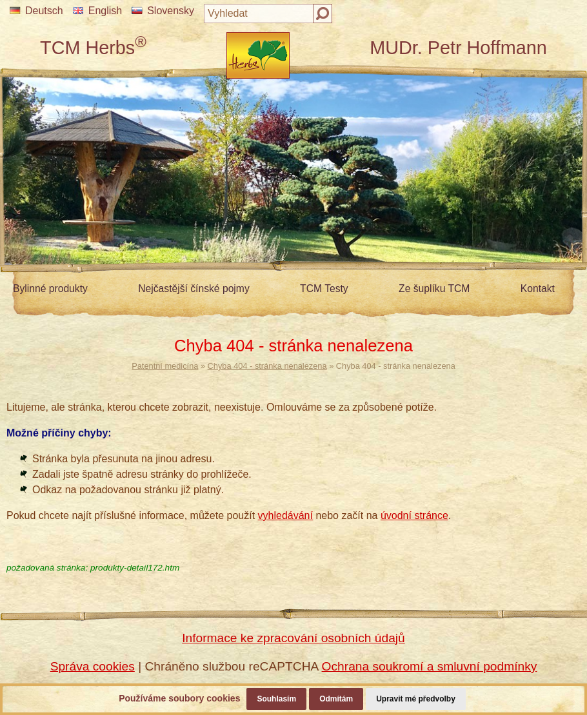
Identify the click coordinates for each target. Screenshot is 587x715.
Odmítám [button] (336, 698)
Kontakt (538, 288)
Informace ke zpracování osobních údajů (293, 638)
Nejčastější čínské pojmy (193, 288)
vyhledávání (285, 515)
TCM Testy (324, 288)
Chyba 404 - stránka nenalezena (267, 366)
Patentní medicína (165, 366)
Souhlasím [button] (276, 698)
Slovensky (163, 10)
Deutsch (36, 10)
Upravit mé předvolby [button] (415, 698)
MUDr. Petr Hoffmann (458, 47)
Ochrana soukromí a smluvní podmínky (429, 666)
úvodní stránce (414, 515)
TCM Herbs (93, 47)
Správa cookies (92, 666)
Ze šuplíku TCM (434, 288)
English (97, 10)
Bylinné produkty (50, 288)
